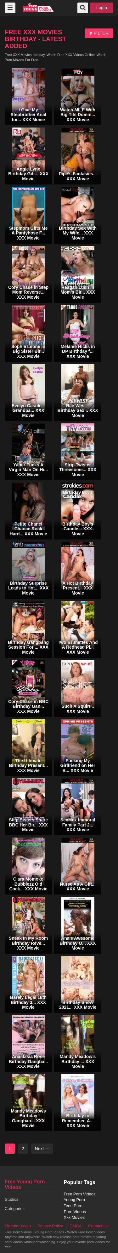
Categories (15, 1208)
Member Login (18, 1226)
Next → (42, 1148)
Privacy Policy (50, 1226)
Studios (11, 1199)
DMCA (75, 1226)
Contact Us (98, 1226)
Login (101, 7)
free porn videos (38, 7)
